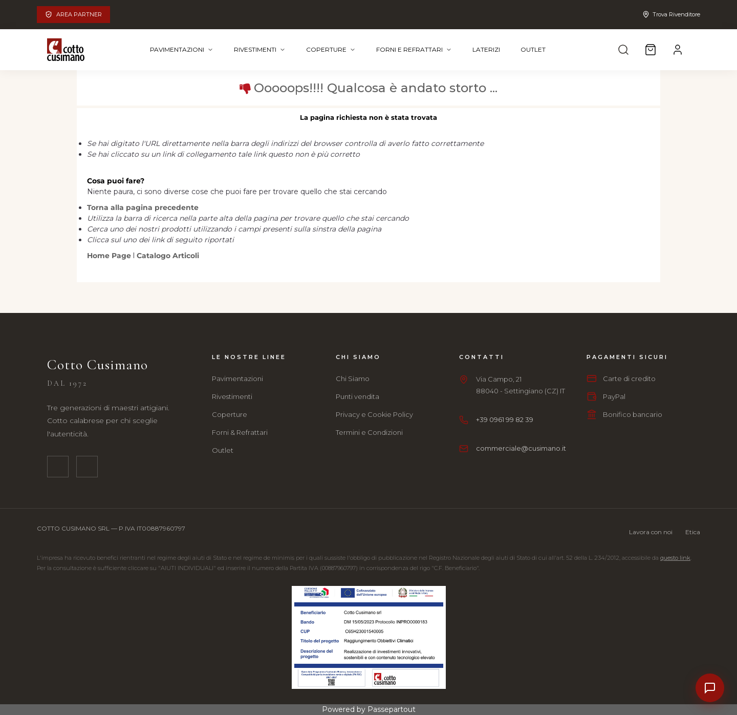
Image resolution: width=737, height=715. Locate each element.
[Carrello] (650, 49)
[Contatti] (710, 688)
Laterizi (486, 49)
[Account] (677, 49)
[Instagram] (87, 466)
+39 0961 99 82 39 (504, 419)
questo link (675, 557)
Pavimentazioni (181, 49)
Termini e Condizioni (369, 432)
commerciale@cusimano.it (521, 448)
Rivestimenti (260, 49)
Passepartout (391, 709)
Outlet (533, 49)
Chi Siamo (353, 378)
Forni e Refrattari (414, 49)
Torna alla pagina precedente (143, 207)
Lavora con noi (651, 532)
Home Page (110, 255)
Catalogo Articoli (168, 255)
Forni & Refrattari (240, 432)
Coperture (331, 49)
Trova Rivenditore (671, 14)
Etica (692, 532)
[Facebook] (58, 466)
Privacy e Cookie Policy (374, 414)
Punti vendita (357, 396)
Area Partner (73, 14)
